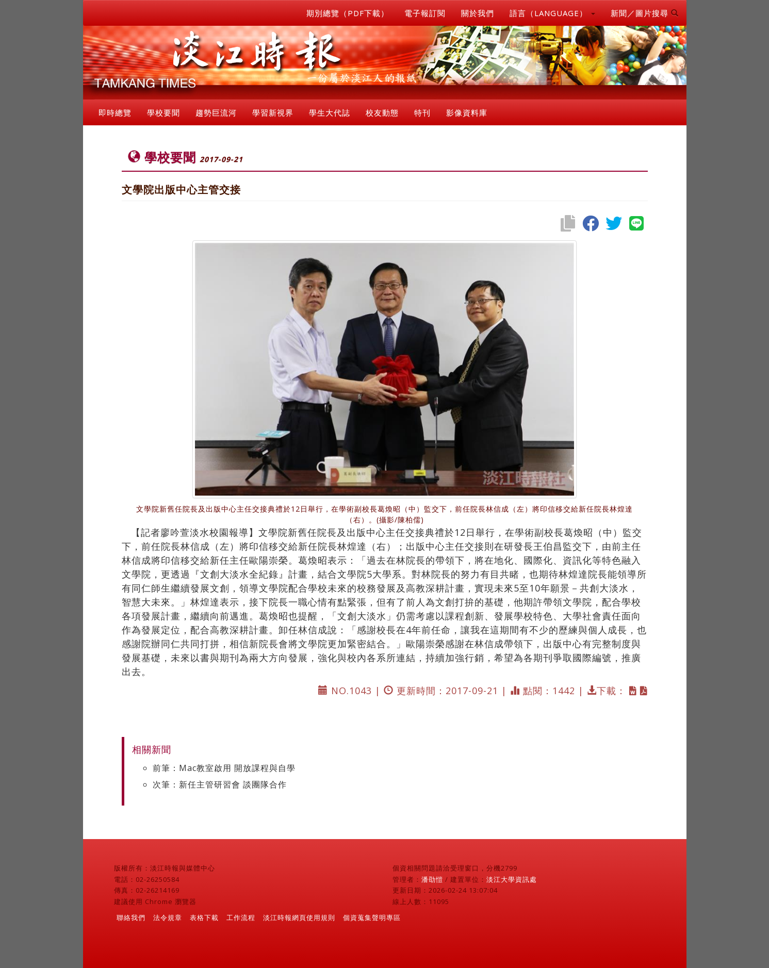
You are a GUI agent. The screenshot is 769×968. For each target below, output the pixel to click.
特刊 (422, 112)
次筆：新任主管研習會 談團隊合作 (220, 784)
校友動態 (382, 112)
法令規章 (167, 917)
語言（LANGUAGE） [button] (552, 13)
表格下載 (204, 917)
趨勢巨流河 (216, 112)
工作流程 (240, 917)
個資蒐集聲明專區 (372, 917)
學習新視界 (272, 112)
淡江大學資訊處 (511, 879)
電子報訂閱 (425, 13)
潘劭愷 (432, 879)
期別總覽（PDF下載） (347, 13)
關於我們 (477, 13)
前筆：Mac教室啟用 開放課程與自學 (224, 768)
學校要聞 (163, 112)
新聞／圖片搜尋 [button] (645, 13)
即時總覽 (115, 112)
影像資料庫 (466, 112)
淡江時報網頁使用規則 (299, 917)
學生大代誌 (329, 112)
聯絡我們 (131, 917)
